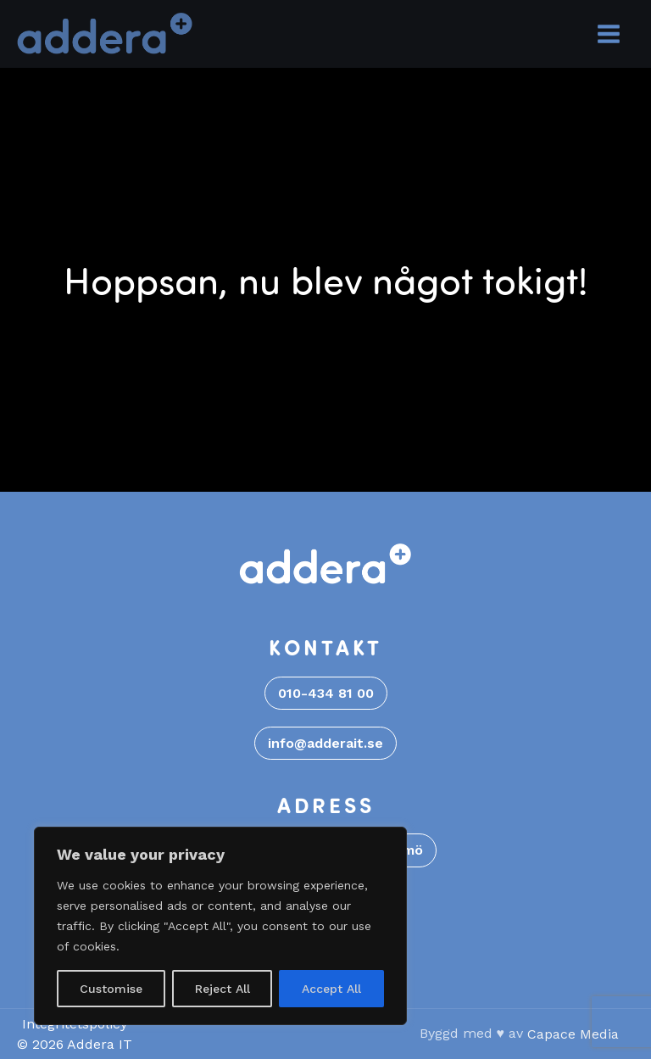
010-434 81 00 (326, 693)
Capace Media (573, 1034)
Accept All (331, 988)
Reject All (222, 988)
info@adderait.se (325, 743)
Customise (111, 988)
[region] (220, 926)
